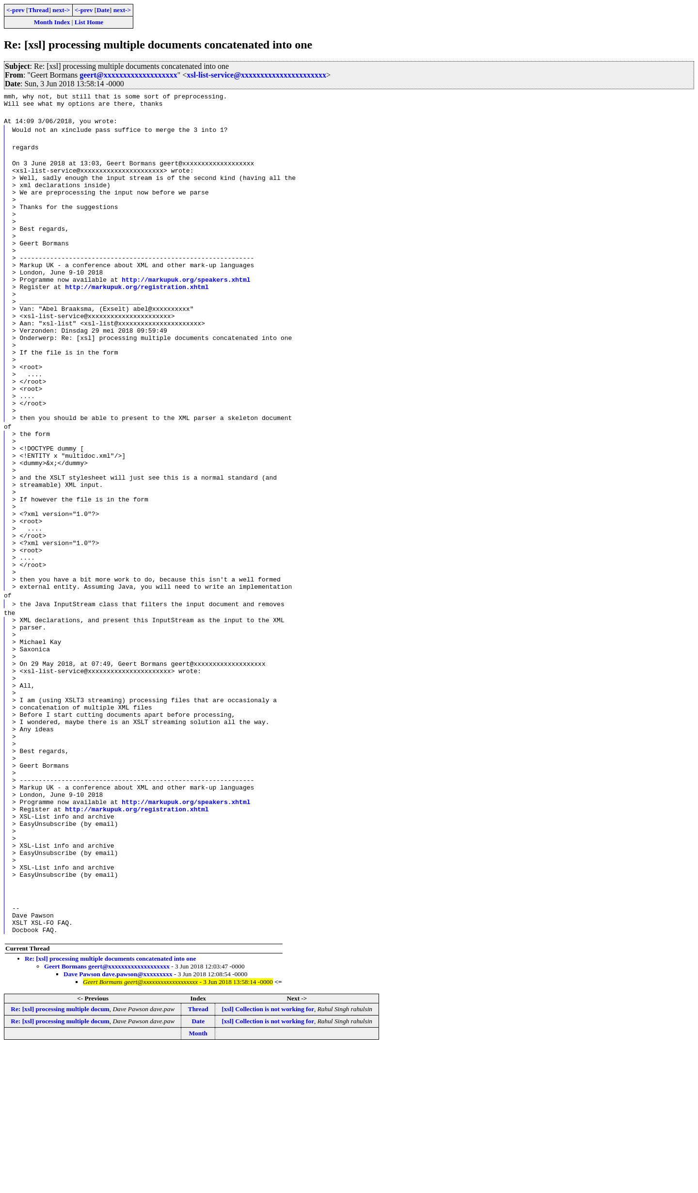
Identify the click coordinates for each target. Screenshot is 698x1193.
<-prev (15, 10)
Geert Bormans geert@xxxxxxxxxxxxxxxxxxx (107, 1111)
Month (198, 1178)
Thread (38, 10)
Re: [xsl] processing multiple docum (60, 1154)
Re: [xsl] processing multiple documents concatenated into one (110, 1104)
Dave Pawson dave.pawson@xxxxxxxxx (118, 1119)
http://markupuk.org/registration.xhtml (136, 315)
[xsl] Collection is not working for (268, 1154)
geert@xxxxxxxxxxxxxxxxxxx (128, 75)
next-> (61, 10)
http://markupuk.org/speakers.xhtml (186, 307)
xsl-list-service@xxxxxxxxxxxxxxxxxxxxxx (256, 75)
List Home (89, 22)
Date (103, 10)
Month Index (52, 22)
